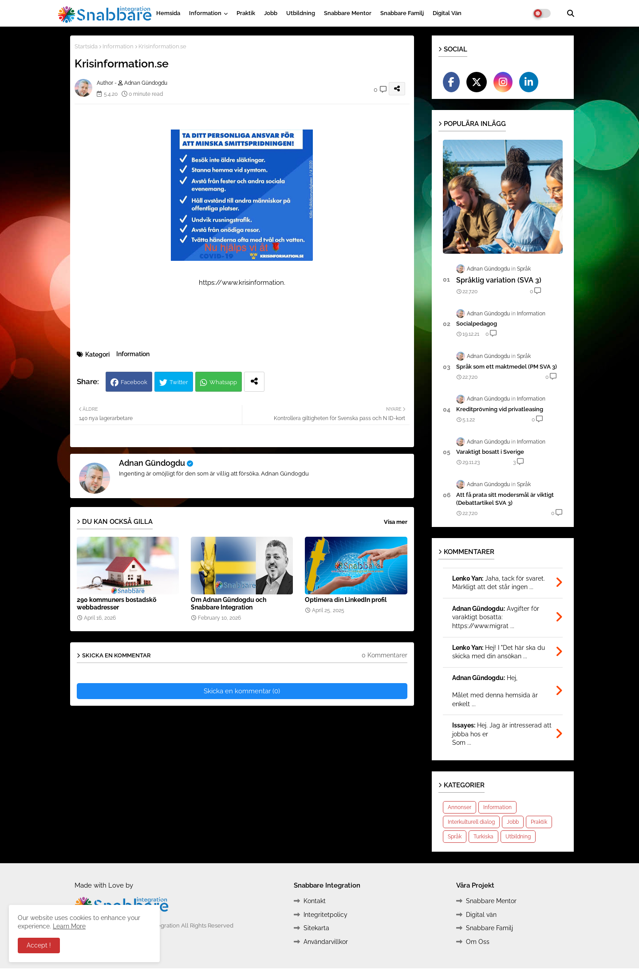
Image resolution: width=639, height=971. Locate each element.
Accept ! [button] (39, 945)
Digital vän (447, 13)
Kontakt (315, 900)
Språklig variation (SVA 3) (498, 280)
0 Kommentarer (384, 655)
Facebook (134, 382)
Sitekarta (316, 928)
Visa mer (395, 522)
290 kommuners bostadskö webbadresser (116, 603)
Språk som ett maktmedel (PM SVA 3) (506, 366)
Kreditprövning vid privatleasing (499, 409)
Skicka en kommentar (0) (242, 691)
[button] (571, 13)
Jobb (270, 13)
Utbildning (300, 13)
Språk (455, 836)
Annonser (459, 807)
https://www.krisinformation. (242, 283)
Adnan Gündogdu (152, 463)
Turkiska (483, 836)
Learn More (69, 926)
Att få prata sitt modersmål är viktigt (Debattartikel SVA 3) (505, 498)
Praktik (246, 13)
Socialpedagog (476, 323)
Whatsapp (223, 382)
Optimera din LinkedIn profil (346, 599)
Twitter (179, 382)
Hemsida (168, 13)
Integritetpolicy (325, 914)
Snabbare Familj (402, 13)
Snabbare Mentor (347, 13)
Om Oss (477, 941)
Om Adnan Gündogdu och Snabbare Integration (228, 603)
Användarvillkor (326, 941)
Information (205, 13)
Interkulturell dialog (471, 822)
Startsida (86, 46)
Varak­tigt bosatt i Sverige (490, 451)
